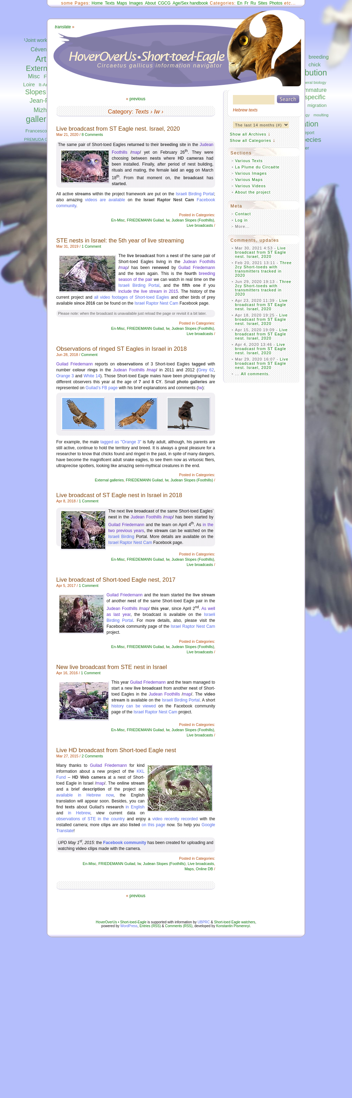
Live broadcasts (199, 225)
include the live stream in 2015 (148, 291)
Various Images (251, 173)
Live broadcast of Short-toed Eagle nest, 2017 (115, 579)
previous (137, 98)
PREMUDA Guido (40, 139)
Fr (246, 3)
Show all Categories (250, 140)
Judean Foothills (199, 261)
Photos (275, 3)
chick (314, 64)
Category (120, 111)
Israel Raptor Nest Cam (156, 303)
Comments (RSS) (178, 926)
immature (315, 90)
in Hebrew (79, 812)
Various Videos (250, 186)
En (239, 3)
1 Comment (91, 246)
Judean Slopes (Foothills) (192, 220)
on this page (153, 824)
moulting (321, 115)
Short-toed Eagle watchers (234, 922)
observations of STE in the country (90, 818)
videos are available (105, 199)
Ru (253, 3)
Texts (110, 3)
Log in (241, 220)
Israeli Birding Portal (195, 193)
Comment (89, 354)
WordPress (129, 926)
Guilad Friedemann (196, 267)
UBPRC (204, 922)
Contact (243, 214)
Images (136, 3)
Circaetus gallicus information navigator (159, 65)
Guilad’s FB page (102, 387)
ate (63, 26)
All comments (255, 374)
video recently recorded (175, 818)
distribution (307, 72)
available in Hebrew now (84, 795)
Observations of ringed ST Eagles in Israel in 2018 (121, 349)
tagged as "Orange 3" (120, 441)
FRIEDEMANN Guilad (145, 220)
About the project (253, 192)
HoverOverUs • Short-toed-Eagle (121, 922)
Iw (157, 111)
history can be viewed (133, 706)
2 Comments (92, 756)
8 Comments (92, 134)
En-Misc (118, 220)
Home (97, 3)
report (309, 132)
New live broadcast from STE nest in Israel (111, 667)
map (136, 152)
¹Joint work (35, 40)
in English (135, 807)
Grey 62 (206, 370)
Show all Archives (248, 134)
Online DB (204, 869)
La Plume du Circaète (257, 167)
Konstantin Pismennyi (233, 926)
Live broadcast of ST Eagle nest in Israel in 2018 (119, 495)
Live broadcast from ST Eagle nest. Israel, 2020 (118, 128)
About (150, 3)
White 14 (91, 375)
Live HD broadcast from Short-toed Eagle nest (116, 750)
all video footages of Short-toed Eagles (131, 297)
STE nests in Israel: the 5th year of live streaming (120, 240)
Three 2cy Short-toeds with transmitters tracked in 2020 (263, 269)
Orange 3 (65, 375)
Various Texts (249, 161)
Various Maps (249, 179)
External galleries (109, 480)
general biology (312, 82)
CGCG (164, 3)
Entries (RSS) (150, 926)
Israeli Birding (121, 536)
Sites (262, 3)
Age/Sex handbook (190, 3)
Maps (122, 3)
